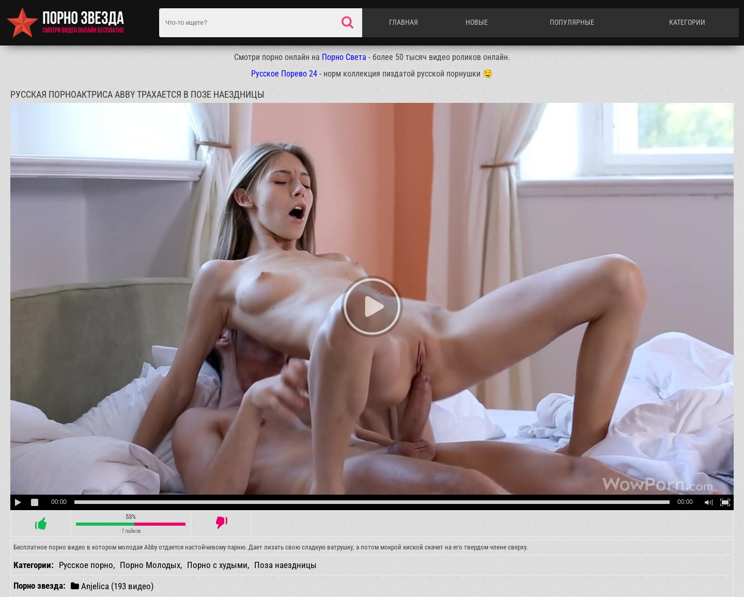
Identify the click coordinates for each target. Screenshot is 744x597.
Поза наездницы (285, 565)
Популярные (572, 22)
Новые (477, 22)
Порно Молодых (150, 565)
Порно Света (344, 57)
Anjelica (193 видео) (112, 585)
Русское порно (86, 565)
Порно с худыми (217, 565)
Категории (687, 22)
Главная (403, 22)
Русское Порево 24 (284, 74)
